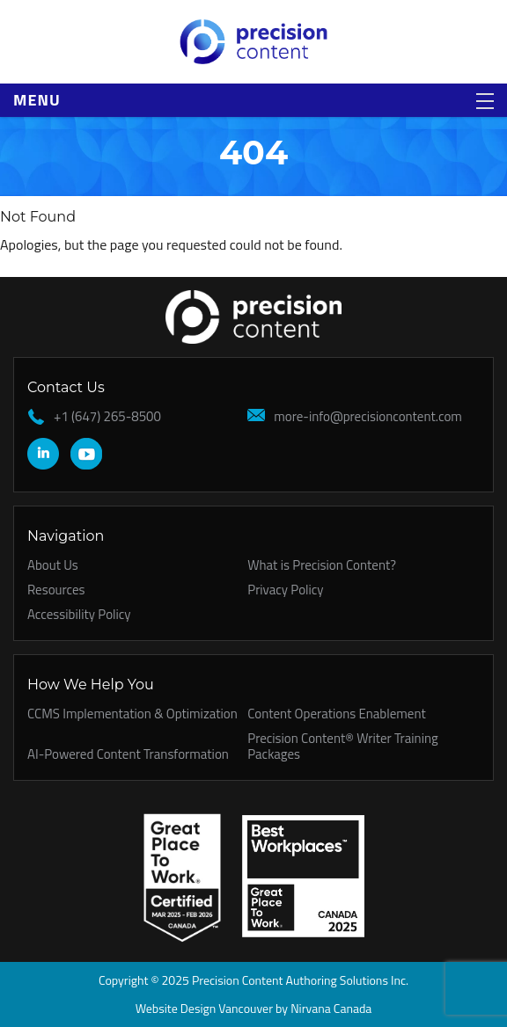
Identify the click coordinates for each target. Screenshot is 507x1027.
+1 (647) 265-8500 (107, 416)
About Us (52, 565)
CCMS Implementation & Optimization (132, 713)
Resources (56, 589)
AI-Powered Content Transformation (128, 754)
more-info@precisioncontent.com (368, 416)
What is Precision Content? (321, 565)
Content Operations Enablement (336, 713)
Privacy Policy (285, 589)
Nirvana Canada (330, 1008)
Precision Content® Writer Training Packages (342, 746)
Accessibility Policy (79, 614)
